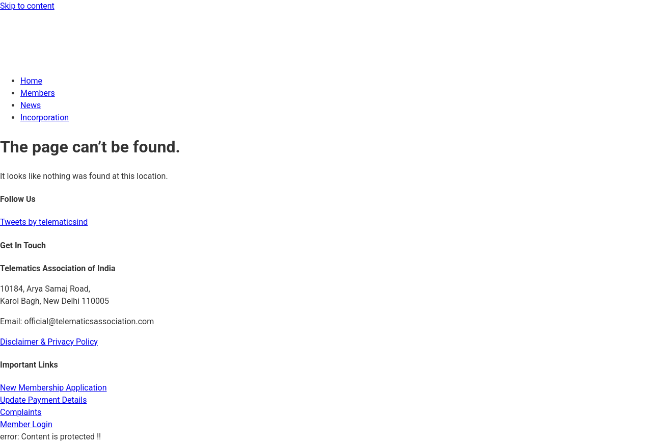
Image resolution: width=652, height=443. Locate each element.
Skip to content (27, 6)
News (30, 105)
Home (31, 81)
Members (37, 93)
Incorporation (44, 117)
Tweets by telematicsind (44, 222)
